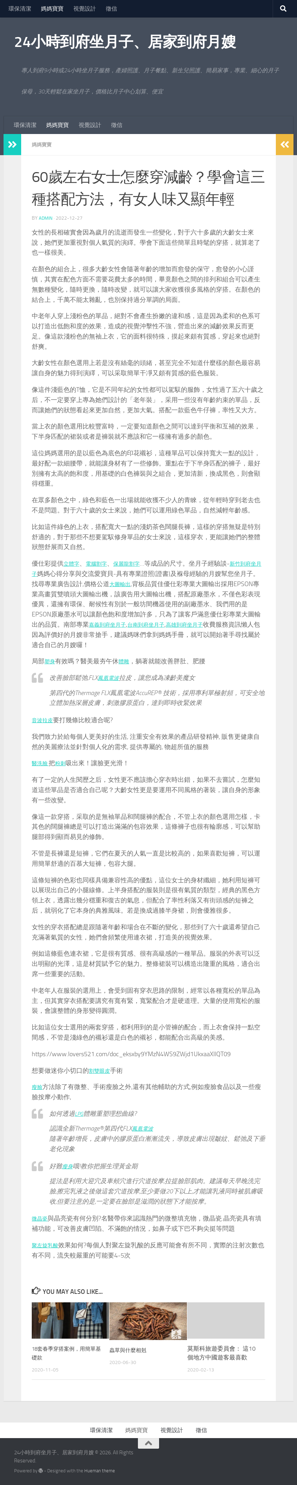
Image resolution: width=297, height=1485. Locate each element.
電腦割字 (101, 563)
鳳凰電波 (110, 677)
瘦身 (68, 1166)
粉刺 (65, 763)
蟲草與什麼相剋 (130, 1349)
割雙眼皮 (101, 1070)
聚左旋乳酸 (47, 1245)
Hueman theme (99, 1470)
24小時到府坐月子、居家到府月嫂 (125, 42)
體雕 (127, 661)
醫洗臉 (42, 763)
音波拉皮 (44, 720)
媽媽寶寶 (52, 8)
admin (46, 218)
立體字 (73, 563)
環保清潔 (19, 8)
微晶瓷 (41, 1218)
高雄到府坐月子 (215, 624)
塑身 (50, 661)
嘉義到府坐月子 (124, 624)
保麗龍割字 (136, 563)
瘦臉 (38, 1086)
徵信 (111, 8)
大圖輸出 (141, 584)
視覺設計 (84, 8)
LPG (80, 1113)
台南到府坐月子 (169, 624)
